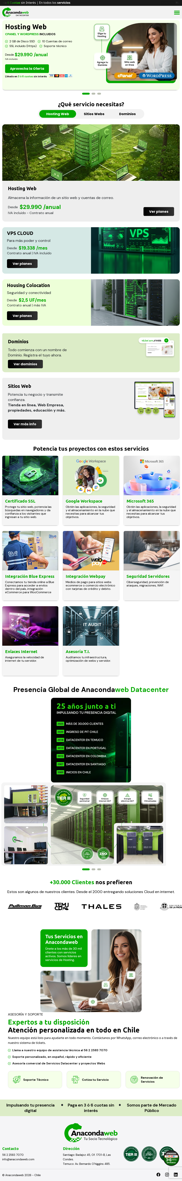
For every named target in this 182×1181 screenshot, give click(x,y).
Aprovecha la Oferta (29, 68)
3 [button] (99, 94)
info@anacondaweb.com (18, 1159)
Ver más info (25, 424)
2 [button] (93, 94)
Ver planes (158, 211)
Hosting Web (57, 114)
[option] (91, 55)
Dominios (127, 114)
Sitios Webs (94, 114)
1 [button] (86, 94)
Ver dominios (25, 364)
